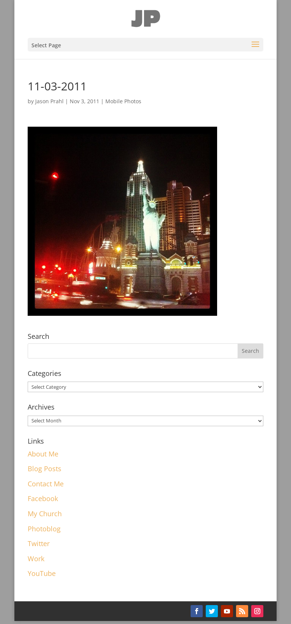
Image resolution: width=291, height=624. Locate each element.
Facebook (43, 498)
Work (36, 558)
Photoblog (44, 528)
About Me (43, 453)
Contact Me (46, 483)
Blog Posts (44, 468)
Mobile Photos (123, 101)
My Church (45, 513)
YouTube (42, 573)
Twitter (39, 543)
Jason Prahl (49, 101)
